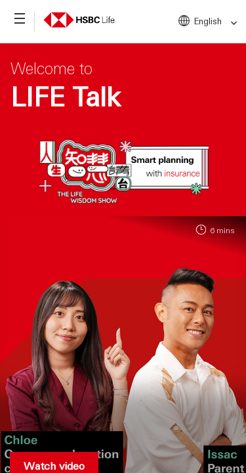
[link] (230, 23)
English (216, 21)
